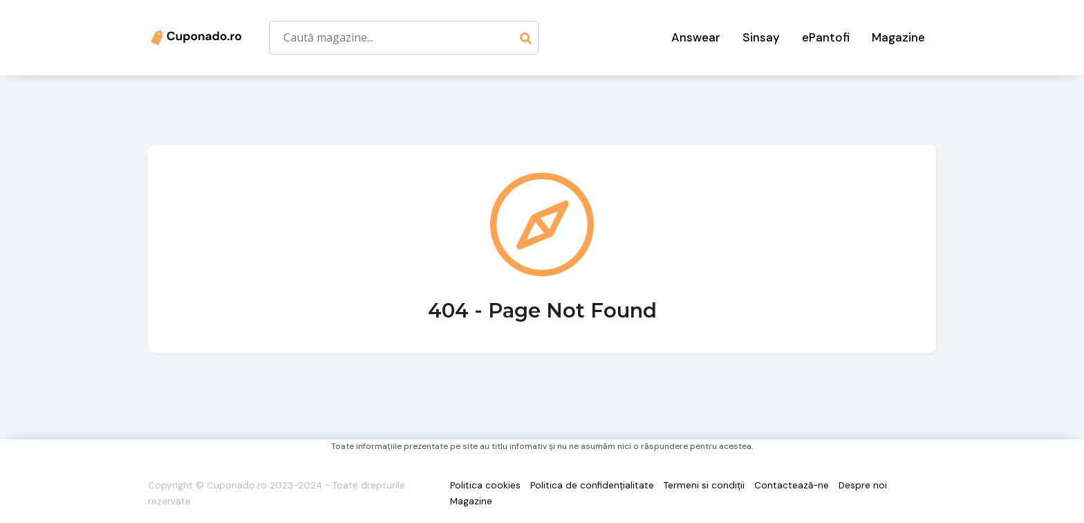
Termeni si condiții (704, 485)
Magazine (898, 37)
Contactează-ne (791, 485)
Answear (695, 37)
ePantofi (826, 37)
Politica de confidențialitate (592, 485)
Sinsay (761, 37)
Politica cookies (485, 485)
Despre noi (863, 485)
